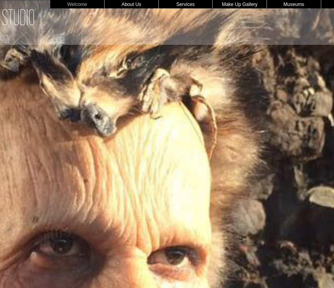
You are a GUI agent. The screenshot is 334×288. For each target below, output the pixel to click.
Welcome (77, 4)
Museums (293, 4)
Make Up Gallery (239, 4)
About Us (131, 4)
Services (185, 4)
